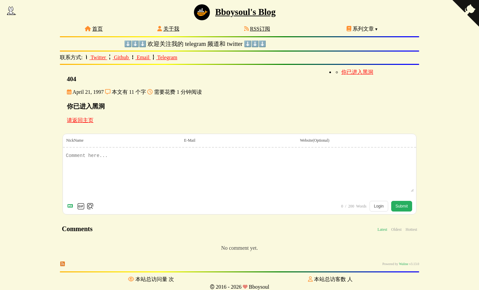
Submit (402, 206)
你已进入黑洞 (357, 72)
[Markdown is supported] (72, 206)
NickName (74, 140)
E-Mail (189, 140)
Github (118, 57)
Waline (403, 264)
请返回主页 (80, 120)
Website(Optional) (314, 140)
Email (140, 57)
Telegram (164, 57)
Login (379, 206)
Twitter (95, 57)
